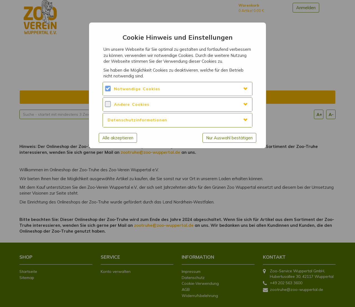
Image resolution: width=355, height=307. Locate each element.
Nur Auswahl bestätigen (229, 137)
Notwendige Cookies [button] (137, 88)
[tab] (177, 89)
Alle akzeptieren (117, 137)
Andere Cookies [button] (131, 104)
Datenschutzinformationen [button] (137, 119)
